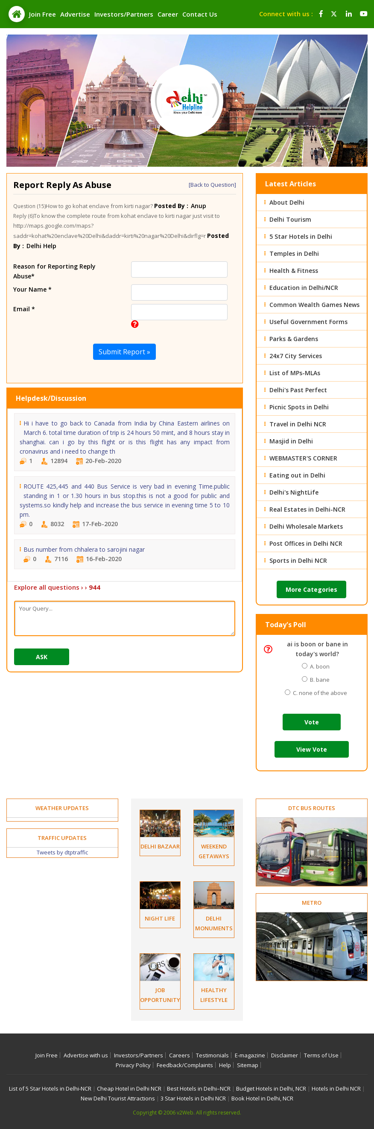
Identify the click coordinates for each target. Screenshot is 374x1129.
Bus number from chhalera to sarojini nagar (84, 549)
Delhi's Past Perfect (298, 390)
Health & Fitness (293, 270)
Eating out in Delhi (297, 475)
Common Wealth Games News (314, 305)
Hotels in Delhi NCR (336, 1088)
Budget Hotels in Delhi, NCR (271, 1088)
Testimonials (212, 1055)
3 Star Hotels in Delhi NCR (193, 1098)
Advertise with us (86, 1055)
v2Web (185, 1112)
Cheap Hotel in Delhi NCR (129, 1088)
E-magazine (250, 1055)
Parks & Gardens (293, 339)
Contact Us (199, 14)
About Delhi (286, 202)
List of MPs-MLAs (294, 373)
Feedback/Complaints (185, 1065)
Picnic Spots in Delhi (299, 407)
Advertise (75, 14)
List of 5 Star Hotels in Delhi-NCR (50, 1088)
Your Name (32, 289)
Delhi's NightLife (293, 492)
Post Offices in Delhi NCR (305, 543)
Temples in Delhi (294, 253)
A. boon (318, 666)
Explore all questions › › (57, 587)
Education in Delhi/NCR (303, 288)
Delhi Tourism (290, 219)
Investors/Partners (123, 14)
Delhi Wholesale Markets (306, 526)
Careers (179, 1055)
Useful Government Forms (308, 322)
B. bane (318, 679)
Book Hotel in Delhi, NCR (262, 1098)
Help (225, 1065)
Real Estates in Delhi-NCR (307, 509)
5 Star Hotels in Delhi (300, 236)
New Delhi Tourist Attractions (118, 1098)
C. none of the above (318, 693)
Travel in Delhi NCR (297, 424)
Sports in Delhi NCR (298, 560)
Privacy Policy (133, 1065)
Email (24, 309)
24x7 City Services (295, 356)
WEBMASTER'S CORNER (303, 458)
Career (168, 14)
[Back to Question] (212, 184)
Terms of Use (321, 1055)
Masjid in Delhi (291, 441)
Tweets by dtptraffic (62, 852)
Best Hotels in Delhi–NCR (199, 1088)
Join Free (42, 14)
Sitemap (247, 1065)
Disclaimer (284, 1055)
